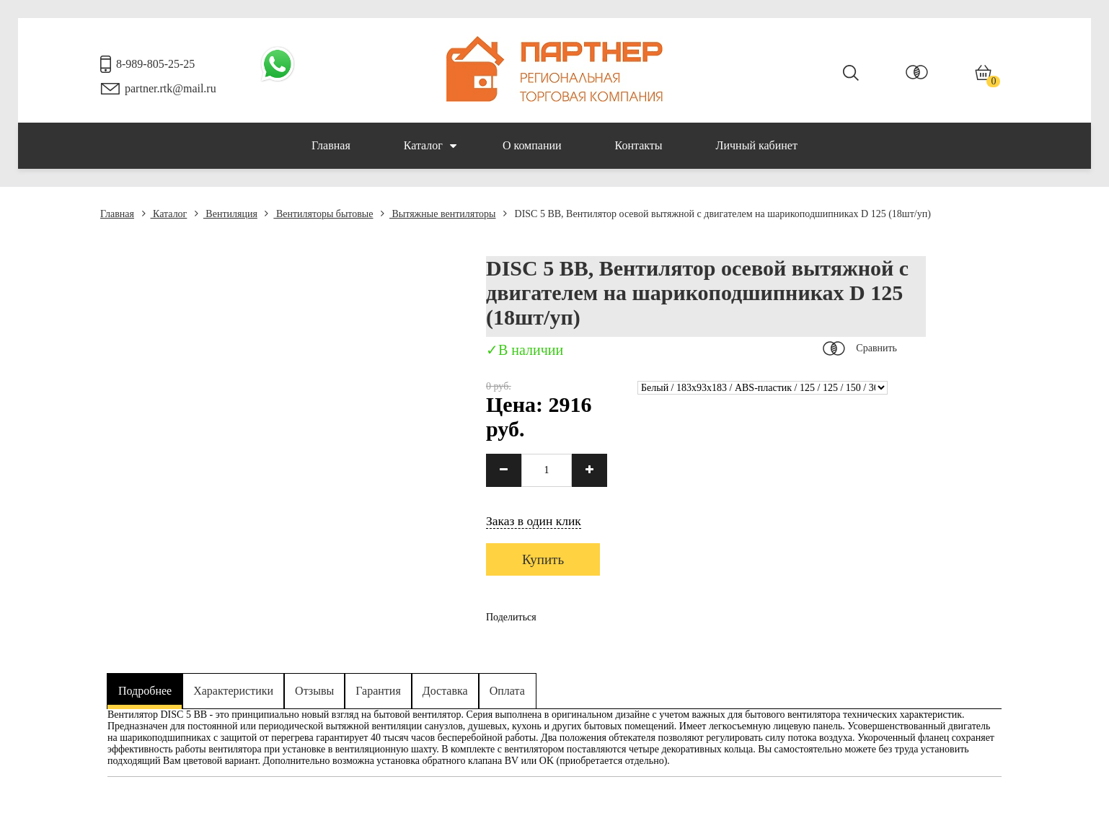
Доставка (445, 691)
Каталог (430, 145)
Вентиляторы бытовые (319, 213)
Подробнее (145, 691)
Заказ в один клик (533, 521)
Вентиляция (226, 213)
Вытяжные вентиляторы (438, 213)
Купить (543, 559)
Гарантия (378, 691)
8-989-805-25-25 (155, 64)
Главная (331, 145)
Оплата (507, 691)
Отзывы (314, 691)
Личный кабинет (756, 145)
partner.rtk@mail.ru (170, 88)
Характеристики (233, 691)
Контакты (639, 145)
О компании (532, 145)
